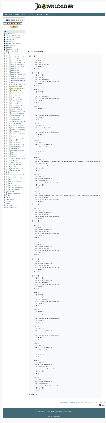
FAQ (8, 203)
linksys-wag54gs (15, 119)
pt (20, 20)
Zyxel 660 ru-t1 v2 (16, 166)
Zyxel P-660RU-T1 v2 (17, 168)
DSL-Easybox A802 (16, 105)
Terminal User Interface (13, 193)
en (6, 20)
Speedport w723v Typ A (17, 144)
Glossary (9, 41)
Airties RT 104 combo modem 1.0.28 (21, 64)
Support (41, 14)
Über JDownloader (12, 207)
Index (5, 31)
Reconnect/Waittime (12, 51)
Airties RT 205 (15, 70)
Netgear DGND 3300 (16, 100)
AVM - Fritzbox (15, 82)
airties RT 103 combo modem (19, 59)
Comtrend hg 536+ (16, 94)
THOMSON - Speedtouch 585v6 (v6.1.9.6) (22, 156)
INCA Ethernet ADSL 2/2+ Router (20, 111)
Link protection (11, 45)
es (14, 20)
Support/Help (10, 191)
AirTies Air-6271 (15, 55)
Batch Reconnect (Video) (16, 180)
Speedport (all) (15, 148)
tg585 (12, 152)
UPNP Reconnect (14, 189)
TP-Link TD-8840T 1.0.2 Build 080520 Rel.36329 (24, 158)
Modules (9, 47)
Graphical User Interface (13, 43)
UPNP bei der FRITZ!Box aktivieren (18, 181)
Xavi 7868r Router (16, 162)
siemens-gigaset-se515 (17, 139)
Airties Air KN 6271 (16, 60)
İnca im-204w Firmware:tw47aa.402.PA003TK (23, 113)
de (11, 20)
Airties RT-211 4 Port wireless (19, 74)
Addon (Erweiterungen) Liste (14, 35)
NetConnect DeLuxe (16, 98)
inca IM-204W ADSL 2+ (17, 109)
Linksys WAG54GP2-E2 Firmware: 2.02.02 (22, 127)
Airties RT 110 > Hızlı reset (18, 66)
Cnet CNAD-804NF (16, 90)
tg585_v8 (13, 154)
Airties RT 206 (15, 72)
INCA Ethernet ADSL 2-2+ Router (20, 107)
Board (46, 14)
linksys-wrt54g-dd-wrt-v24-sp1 (19, 121)
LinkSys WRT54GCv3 (17, 123)
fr (16, 20)
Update (9, 197)
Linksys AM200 (15, 117)
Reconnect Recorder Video (16, 178)
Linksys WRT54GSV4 (17, 125)
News (10, 14)
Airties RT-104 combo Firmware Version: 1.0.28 (23, 80)
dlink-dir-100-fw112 (16, 101)
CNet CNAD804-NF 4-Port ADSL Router (21, 92)
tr (22, 20)
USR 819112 (14, 160)
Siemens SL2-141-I (16, 141)
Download (16, 14)
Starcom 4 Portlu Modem (17, 150)
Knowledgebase (9, 33)
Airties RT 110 (15, 68)
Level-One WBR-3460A (17, 115)
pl (18, 20)
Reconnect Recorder (14, 185)
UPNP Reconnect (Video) (16, 187)
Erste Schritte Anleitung (13, 37)
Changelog (24, 14)
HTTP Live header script (15, 176)
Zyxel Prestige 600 (16, 170)
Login (102, 405)
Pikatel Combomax (16, 137)
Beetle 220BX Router (16, 86)
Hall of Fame (10, 199)
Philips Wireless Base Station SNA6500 (21, 133)
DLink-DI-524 (14, 103)
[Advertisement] (56, 32)
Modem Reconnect (14, 183)
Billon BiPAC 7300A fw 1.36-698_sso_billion (22, 88)
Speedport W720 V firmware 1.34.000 (21, 142)
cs (9, 20)
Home (6, 14)
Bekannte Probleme (12, 49)
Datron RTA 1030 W (16, 96)
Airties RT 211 (15, 76)
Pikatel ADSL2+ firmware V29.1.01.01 (21, 135)
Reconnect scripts (14, 53)
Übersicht (9, 205)
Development (10, 39)
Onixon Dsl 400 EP (16, 131)
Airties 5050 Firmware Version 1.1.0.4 (21, 78)
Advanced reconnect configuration (18, 174)
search (9, 201)
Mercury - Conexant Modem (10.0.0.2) (21, 129)
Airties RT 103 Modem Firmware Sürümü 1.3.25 (23, 57)
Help (36, 14)
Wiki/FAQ (30, 14)
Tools (10, 172)
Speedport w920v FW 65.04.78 (19, 146)
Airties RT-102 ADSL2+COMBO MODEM (22, 62)
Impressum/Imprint (54, 417)
